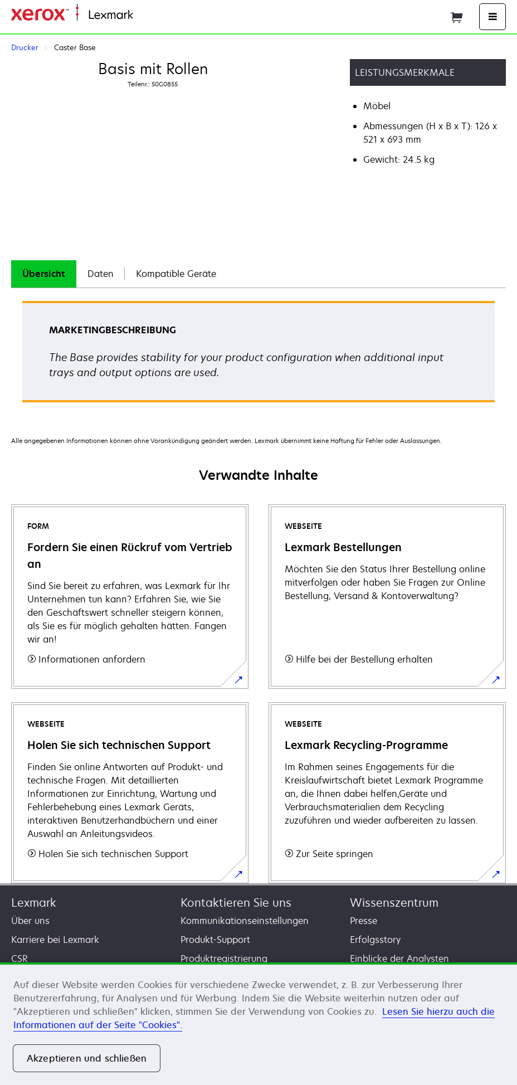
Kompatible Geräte (176, 273)
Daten (100, 273)
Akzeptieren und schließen (87, 1058)
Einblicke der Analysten (399, 958)
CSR (19, 958)
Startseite (150, 15)
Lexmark (33, 902)
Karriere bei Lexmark (55, 939)
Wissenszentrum (394, 902)
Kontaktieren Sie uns (236, 902)
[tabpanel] (258, 355)
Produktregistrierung (224, 958)
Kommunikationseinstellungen (245, 920)
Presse (363, 920)
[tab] (43, 274)
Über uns (30, 920)
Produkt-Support (215, 939)
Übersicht (43, 273)
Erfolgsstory (375, 939)
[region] (258, 1023)
